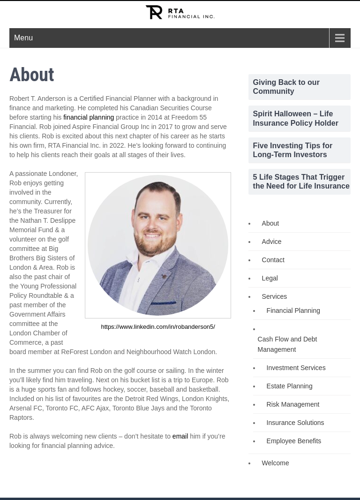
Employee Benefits (294, 441)
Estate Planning (290, 386)
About (270, 223)
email (180, 436)
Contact (273, 260)
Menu (23, 38)
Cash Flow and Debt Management (287, 344)
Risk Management (293, 404)
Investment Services (296, 367)
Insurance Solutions (295, 422)
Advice (272, 241)
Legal (270, 278)
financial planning (88, 117)
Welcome (275, 463)
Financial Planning (293, 310)
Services (274, 296)
